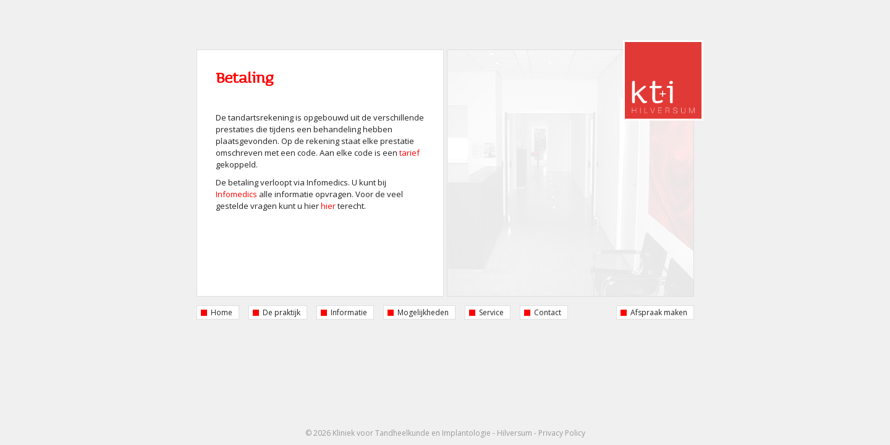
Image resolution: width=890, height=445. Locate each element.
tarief (409, 152)
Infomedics (236, 194)
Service (491, 312)
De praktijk (281, 312)
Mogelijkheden (423, 312)
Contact (547, 312)
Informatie (349, 312)
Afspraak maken (658, 312)
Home (221, 312)
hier (328, 205)
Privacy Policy (561, 433)
